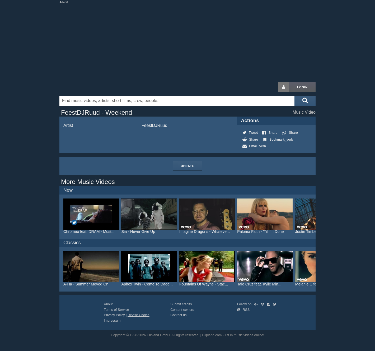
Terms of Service (116, 310)
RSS (243, 310)
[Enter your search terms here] (176, 101)
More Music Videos (88, 181)
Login (302, 87)
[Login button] (283, 87)
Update (187, 166)
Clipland (87, 87)
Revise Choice (138, 315)
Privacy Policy (114, 315)
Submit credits (181, 304)
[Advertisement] (187, 42)
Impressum (112, 320)
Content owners (182, 310)
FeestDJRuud (154, 125)
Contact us (178, 315)
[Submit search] (305, 101)
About (108, 304)
